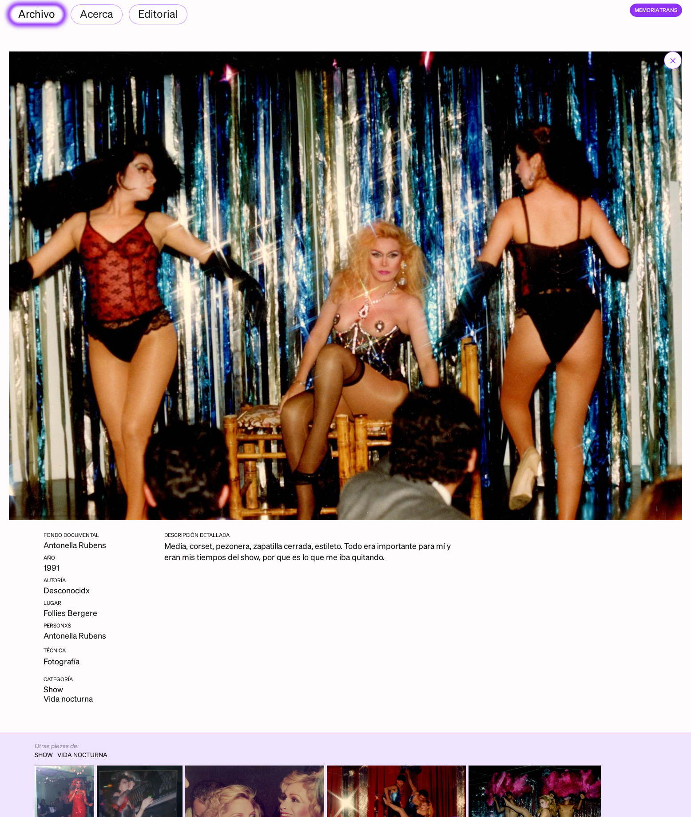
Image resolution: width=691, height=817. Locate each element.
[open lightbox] (345, 285)
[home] (656, 10)
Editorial (158, 13)
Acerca (96, 13)
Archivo (36, 13)
